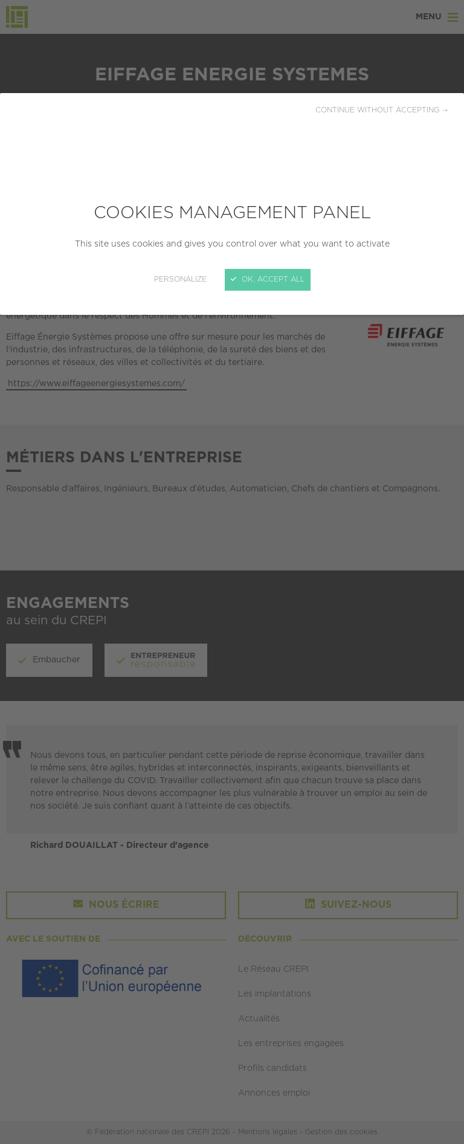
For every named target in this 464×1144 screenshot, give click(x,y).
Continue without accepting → (382, 110)
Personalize (180, 279)
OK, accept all (267, 279)
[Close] (232, 572)
